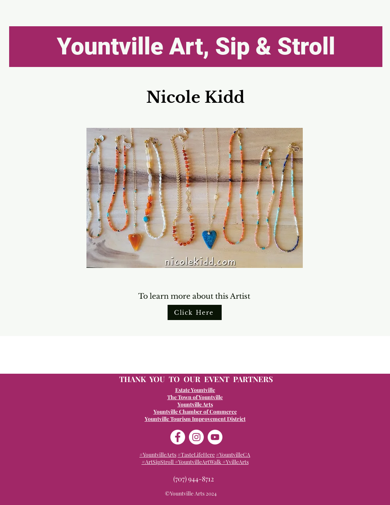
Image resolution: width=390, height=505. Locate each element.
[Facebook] (177, 437)
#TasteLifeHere (196, 454)
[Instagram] (196, 437)
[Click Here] (195, 312)
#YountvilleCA (233, 454)
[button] (194, 198)
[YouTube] (215, 437)
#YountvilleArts (157, 454)
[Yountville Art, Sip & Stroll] (195, 46)
